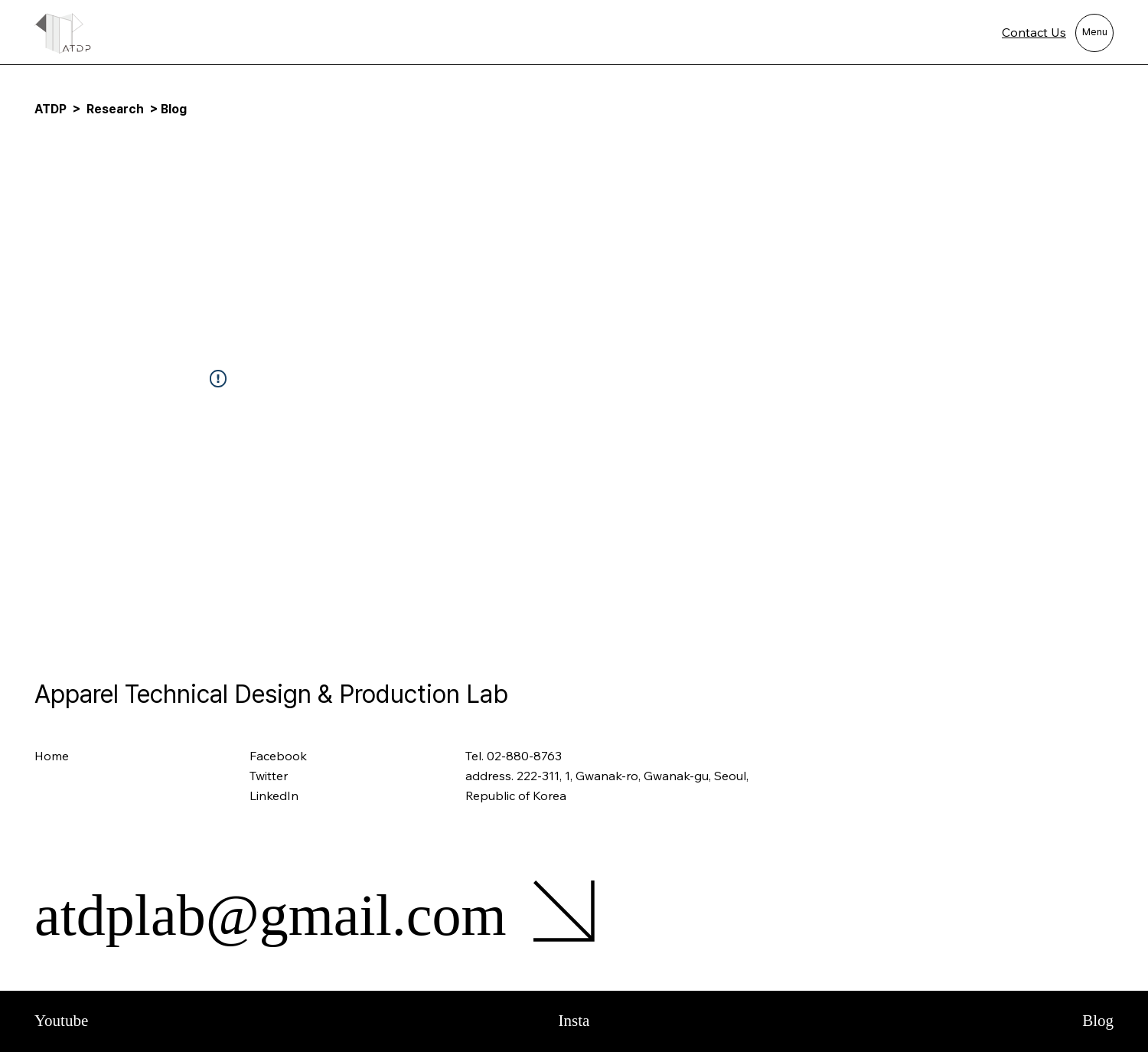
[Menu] (1094, 33)
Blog (1098, 1020)
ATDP (50, 109)
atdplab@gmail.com (270, 915)
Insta (574, 1020)
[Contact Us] (1013, 33)
